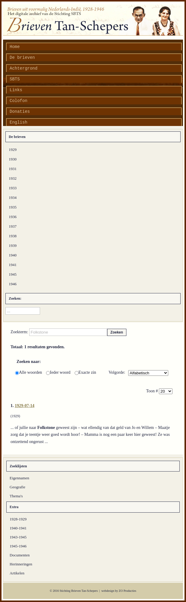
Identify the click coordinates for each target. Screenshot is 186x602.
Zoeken (116, 332)
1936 (13, 216)
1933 (13, 188)
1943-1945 (18, 537)
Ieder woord (59, 372)
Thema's (16, 496)
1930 (13, 159)
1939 (13, 245)
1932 (13, 178)
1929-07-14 (24, 405)
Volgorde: (117, 372)
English (18, 122)
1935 (13, 207)
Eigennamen (19, 478)
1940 (13, 255)
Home (15, 46)
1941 (13, 264)
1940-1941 (18, 528)
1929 (13, 149)
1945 (13, 274)
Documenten (19, 555)
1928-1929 (18, 519)
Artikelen (17, 573)
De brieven (22, 57)
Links (16, 90)
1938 (13, 236)
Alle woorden (29, 372)
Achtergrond (23, 68)
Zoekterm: (20, 332)
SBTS (15, 79)
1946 (13, 284)
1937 (13, 226)
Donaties (20, 111)
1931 (13, 168)
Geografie (17, 487)
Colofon (18, 100)
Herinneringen (21, 564)
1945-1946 (18, 546)
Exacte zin (85, 372)
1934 (13, 197)
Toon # (152, 391)
